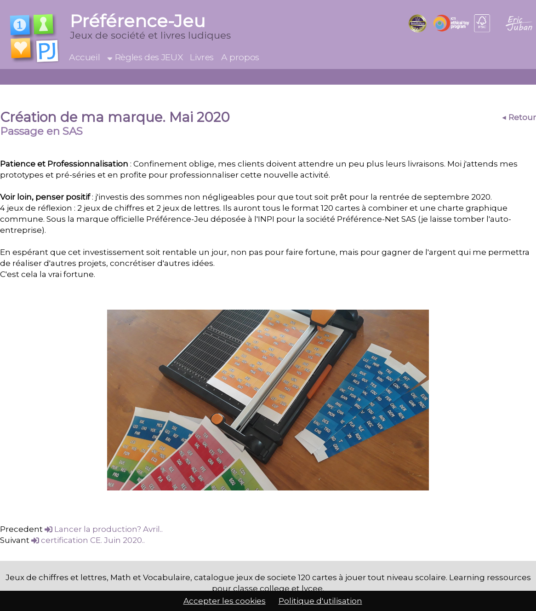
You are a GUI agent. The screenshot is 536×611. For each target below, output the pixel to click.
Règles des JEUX (144, 57)
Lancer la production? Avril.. (104, 529)
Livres (202, 57)
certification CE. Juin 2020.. (88, 540)
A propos (240, 57)
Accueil (84, 57)
